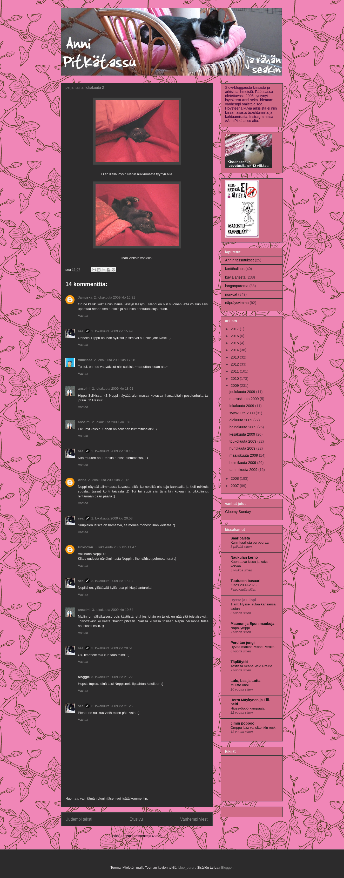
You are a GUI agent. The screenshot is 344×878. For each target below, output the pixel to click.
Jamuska (85, 297)
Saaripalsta (240, 538)
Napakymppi (240, 628)
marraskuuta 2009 (245, 399)
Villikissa (85, 360)
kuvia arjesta (235, 277)
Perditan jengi (243, 642)
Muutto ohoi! (240, 685)
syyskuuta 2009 (243, 413)
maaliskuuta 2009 (244, 455)
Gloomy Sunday (238, 512)
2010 (235, 378)
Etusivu (136, 819)
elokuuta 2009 (241, 420)
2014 (235, 350)
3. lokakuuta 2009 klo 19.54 (112, 610)
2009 (235, 385)
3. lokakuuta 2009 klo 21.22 (112, 677)
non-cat (231, 294)
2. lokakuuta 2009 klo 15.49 (112, 331)
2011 (235, 371)
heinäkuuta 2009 (243, 427)
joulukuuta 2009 (243, 392)
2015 (235, 343)
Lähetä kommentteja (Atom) (141, 836)
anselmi (84, 388)
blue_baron (186, 867)
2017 (235, 329)
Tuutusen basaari (245, 581)
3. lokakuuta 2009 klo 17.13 (112, 581)
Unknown (85, 547)
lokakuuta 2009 (242, 406)
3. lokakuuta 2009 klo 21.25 (112, 706)
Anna (82, 480)
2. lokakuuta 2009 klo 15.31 (114, 297)
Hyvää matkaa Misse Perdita (252, 647)
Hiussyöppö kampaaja (248, 708)
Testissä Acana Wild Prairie (251, 666)
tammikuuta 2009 (244, 470)
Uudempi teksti (78, 819)
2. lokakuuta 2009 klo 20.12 (108, 480)
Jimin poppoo (242, 723)
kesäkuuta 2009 (243, 434)
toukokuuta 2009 (243, 441)
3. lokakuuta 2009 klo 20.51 (112, 648)
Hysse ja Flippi (243, 600)
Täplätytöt (239, 662)
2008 (235, 478)
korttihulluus (235, 269)
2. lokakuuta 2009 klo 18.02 (112, 422)
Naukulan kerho (244, 557)
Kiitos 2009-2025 (244, 585)
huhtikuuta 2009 (243, 448)
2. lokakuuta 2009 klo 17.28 (114, 360)
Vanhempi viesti (194, 819)
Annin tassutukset (239, 260)
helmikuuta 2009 (243, 463)
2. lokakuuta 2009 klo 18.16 (112, 451)
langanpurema (236, 286)
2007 (235, 486)
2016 (235, 336)
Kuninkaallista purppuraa (249, 542)
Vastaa (83, 316)
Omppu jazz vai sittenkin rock (253, 728)
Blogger (227, 867)
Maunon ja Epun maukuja (252, 624)
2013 (235, 357)
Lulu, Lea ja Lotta (245, 681)
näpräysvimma (237, 303)
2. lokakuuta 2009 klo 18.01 (112, 388)
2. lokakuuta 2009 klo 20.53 (112, 518)
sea (81, 331)
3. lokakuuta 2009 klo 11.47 (115, 547)
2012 (235, 364)
